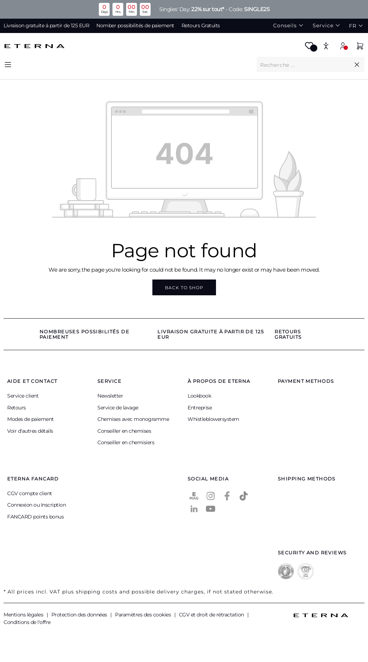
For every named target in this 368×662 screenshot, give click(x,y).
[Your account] (343, 45)
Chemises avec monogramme (133, 419)
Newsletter (110, 396)
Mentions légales (24, 614)
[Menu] (8, 64)
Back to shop (184, 287)
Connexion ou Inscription (36, 505)
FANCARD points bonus (35, 516)
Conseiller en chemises (124, 431)
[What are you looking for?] (305, 64)
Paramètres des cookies (143, 614)
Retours (16, 407)
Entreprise (200, 407)
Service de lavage (117, 407)
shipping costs (97, 591)
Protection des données (80, 614)
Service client (22, 396)
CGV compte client (29, 493)
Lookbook (199, 396)
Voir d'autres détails (30, 431)
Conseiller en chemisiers (125, 442)
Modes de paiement (30, 419)
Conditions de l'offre (27, 622)
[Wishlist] (309, 47)
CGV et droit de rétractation (212, 614)
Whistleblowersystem (213, 419)
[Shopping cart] (360, 46)
